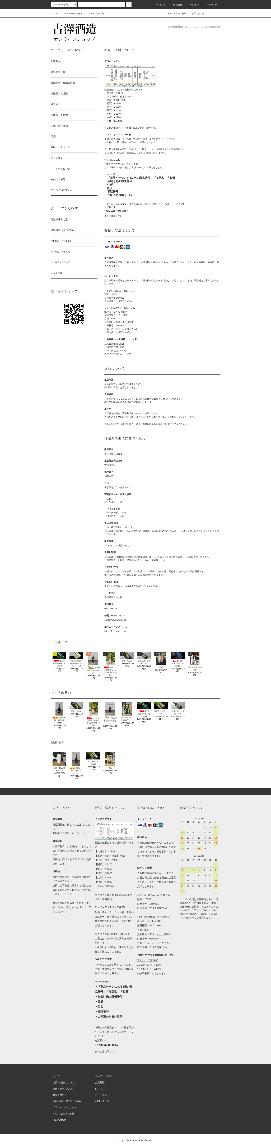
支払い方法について (63, 1082)
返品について (60, 1095)
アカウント (158, 4)
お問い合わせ (196, 13)
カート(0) (211, 4)
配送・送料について (63, 1088)
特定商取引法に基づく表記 (67, 1101)
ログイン (192, 4)
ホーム (55, 13)
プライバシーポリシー (65, 1107)
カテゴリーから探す (71, 13)
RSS (55, 1119)
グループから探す (94, 13)
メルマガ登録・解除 (174, 13)
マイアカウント (103, 1076)
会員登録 (175, 4)
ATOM (62, 1119)
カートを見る (102, 1095)
